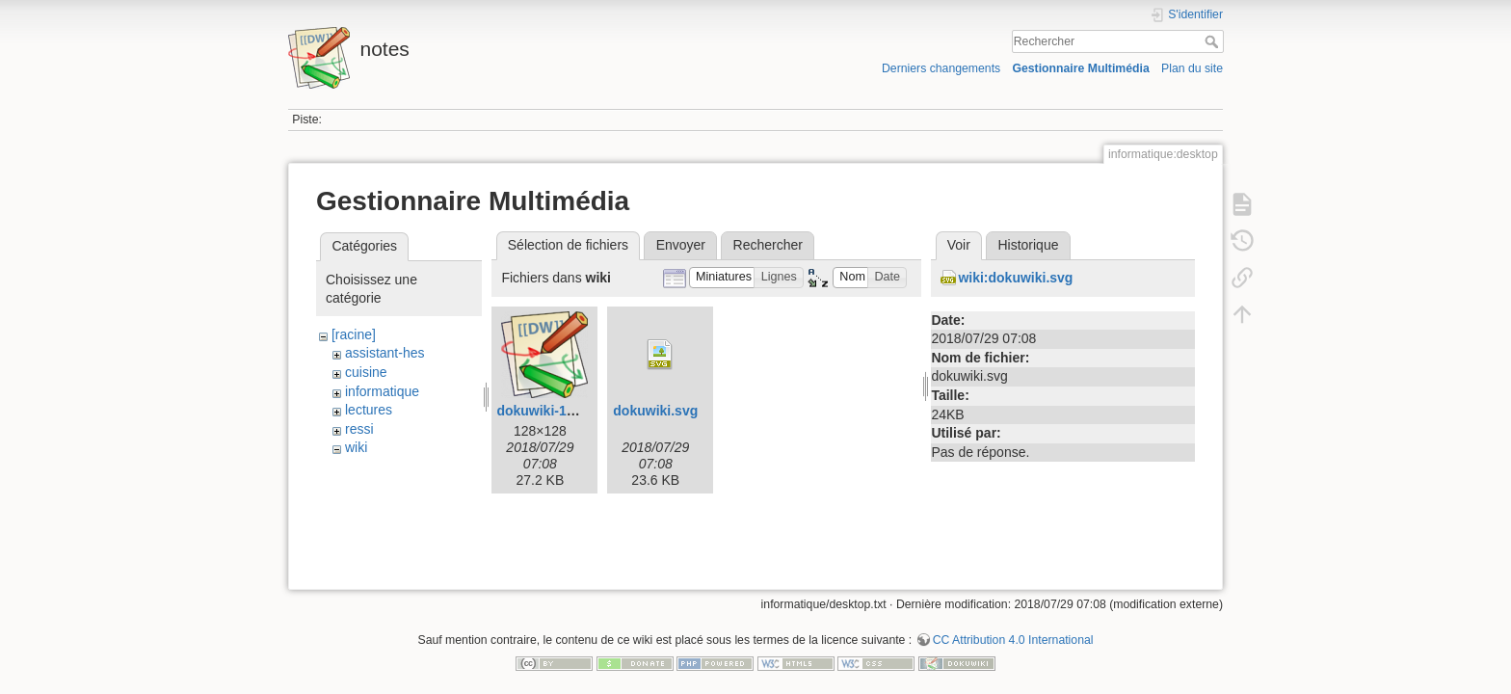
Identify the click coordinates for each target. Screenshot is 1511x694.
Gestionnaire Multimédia (1080, 68)
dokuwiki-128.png (552, 410)
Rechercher (1214, 41)
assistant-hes (384, 352)
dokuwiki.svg (655, 410)
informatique (382, 391)
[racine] (353, 334)
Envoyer (680, 245)
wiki (356, 447)
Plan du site (1192, 68)
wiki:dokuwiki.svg (1015, 277)
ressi (359, 429)
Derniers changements (941, 68)
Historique (1027, 245)
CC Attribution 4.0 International (1013, 630)
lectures (368, 409)
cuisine (366, 372)
